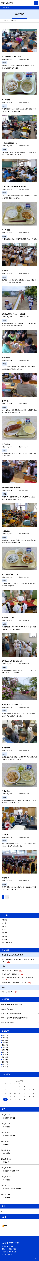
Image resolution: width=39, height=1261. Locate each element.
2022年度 (5, 1045)
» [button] (8, 897)
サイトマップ (7, 1254)
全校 (4, 923)
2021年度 (5, 1047)
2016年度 (5, 1060)
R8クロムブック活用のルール (13, 974)
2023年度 (5, 1043)
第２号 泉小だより (11, 992)
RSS (5, 1226)
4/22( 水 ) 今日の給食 (7, 1022)
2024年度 (5, 1040)
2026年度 (5, 1035)
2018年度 (5, 1055)
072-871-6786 (11, 1249)
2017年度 (5, 1057)
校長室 (5, 920)
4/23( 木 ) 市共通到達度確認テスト (11, 1013)
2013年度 (5, 1067)
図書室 (5, 939)
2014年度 (5, 1064)
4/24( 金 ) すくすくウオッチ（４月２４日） (12, 1005)
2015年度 (5, 1062)
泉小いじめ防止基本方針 (12, 971)
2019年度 (5, 1052)
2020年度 (5, 1050)
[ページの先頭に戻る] (36, 1258)
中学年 (5, 930)
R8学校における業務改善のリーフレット (16, 983)
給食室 (5, 936)
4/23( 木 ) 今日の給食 (7, 1009)
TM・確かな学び (7, 943)
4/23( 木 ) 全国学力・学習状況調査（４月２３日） (14, 1018)
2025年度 (5, 1038)
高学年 (5, 933)
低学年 (5, 926)
